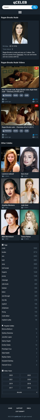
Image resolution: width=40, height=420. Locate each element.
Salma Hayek (19, 341)
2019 (11, 383)
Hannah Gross (19, 365)
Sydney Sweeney (19, 333)
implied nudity (19, 320)
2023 (11, 375)
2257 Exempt (20, 411)
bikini (19, 292)
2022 (29, 375)
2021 (11, 379)
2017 (11, 388)
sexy (19, 264)
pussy (19, 276)
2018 (29, 383)
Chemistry (20, 54)
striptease (19, 308)
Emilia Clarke (19, 345)
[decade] (20, 392)
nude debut (19, 316)
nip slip (19, 300)
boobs (19, 252)
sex (19, 256)
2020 (29, 379)
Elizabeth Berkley (19, 361)
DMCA (29, 408)
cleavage (19, 280)
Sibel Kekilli (19, 353)
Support (19, 408)
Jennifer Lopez (19, 337)
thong (19, 312)
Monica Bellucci (19, 329)
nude (19, 248)
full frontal (19, 268)
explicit (19, 304)
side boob (19, 284)
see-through (19, 296)
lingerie (19, 272)
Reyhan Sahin (19, 357)
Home (10, 408)
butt (19, 260)
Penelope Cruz (19, 349)
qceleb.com (17, 416)
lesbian (19, 288)
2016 (29, 388)
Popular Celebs (9, 326)
